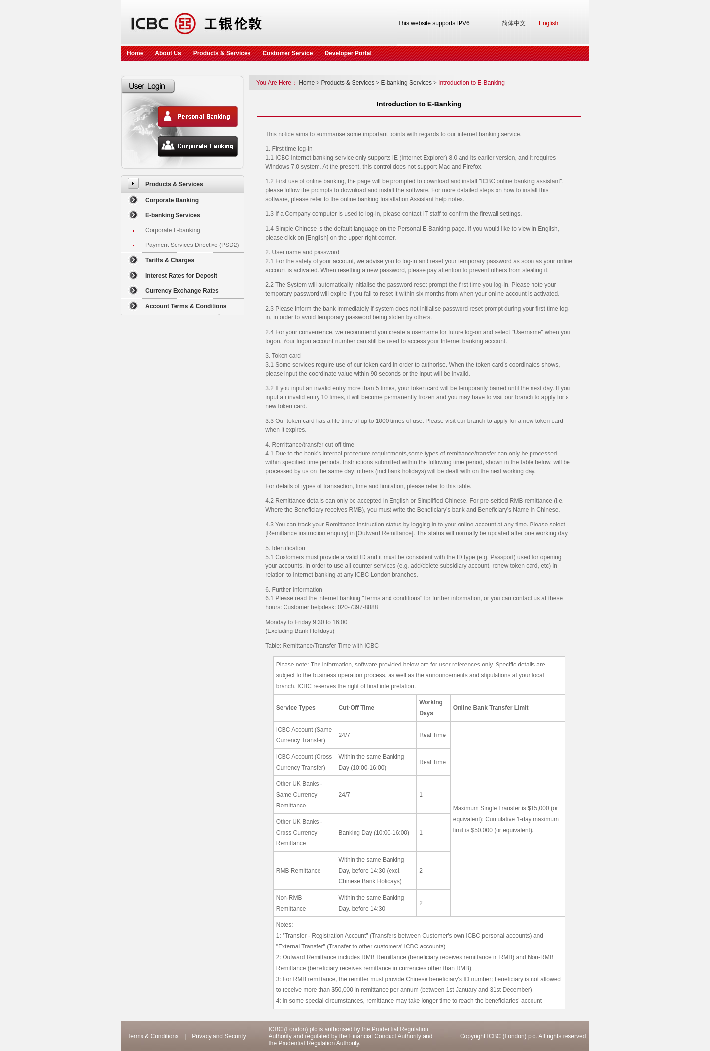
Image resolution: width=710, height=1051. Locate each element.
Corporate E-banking (172, 230)
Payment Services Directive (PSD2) (192, 245)
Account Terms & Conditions (185, 306)
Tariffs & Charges (169, 260)
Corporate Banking (172, 200)
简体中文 (514, 23)
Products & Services (222, 53)
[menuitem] (182, 184)
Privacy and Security (219, 1036)
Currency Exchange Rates (182, 290)
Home (135, 53)
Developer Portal (347, 53)
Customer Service (287, 53)
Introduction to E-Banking (471, 82)
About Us (168, 53)
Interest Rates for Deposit (181, 275)
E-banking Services (172, 215)
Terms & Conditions (152, 1036)
